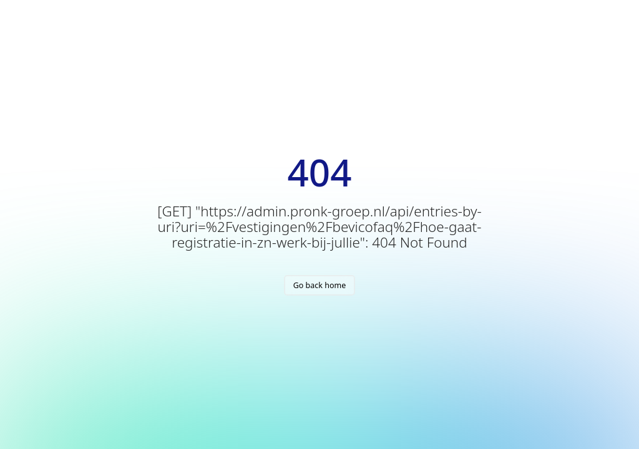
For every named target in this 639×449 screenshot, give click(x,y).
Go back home (319, 285)
